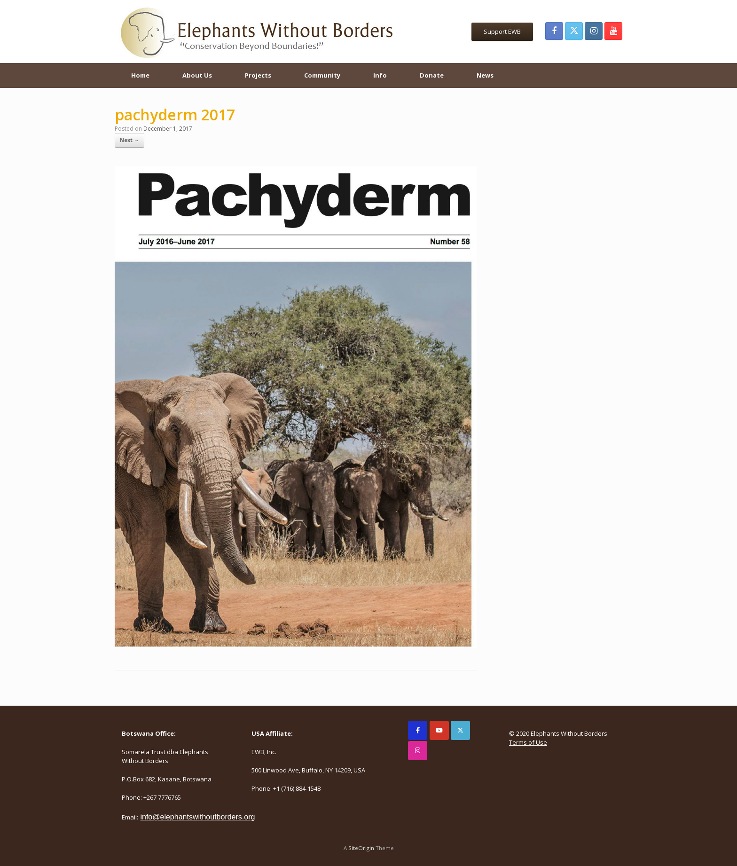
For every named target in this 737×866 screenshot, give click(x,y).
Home (140, 75)
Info (380, 75)
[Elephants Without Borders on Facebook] (417, 730)
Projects (258, 75)
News (485, 75)
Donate (432, 75)
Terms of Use (528, 742)
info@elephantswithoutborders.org (197, 817)
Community (322, 75)
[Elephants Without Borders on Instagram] (417, 750)
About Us (197, 75)
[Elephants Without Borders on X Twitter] (460, 730)
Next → (129, 139)
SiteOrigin (361, 847)
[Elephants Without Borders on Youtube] (439, 730)
